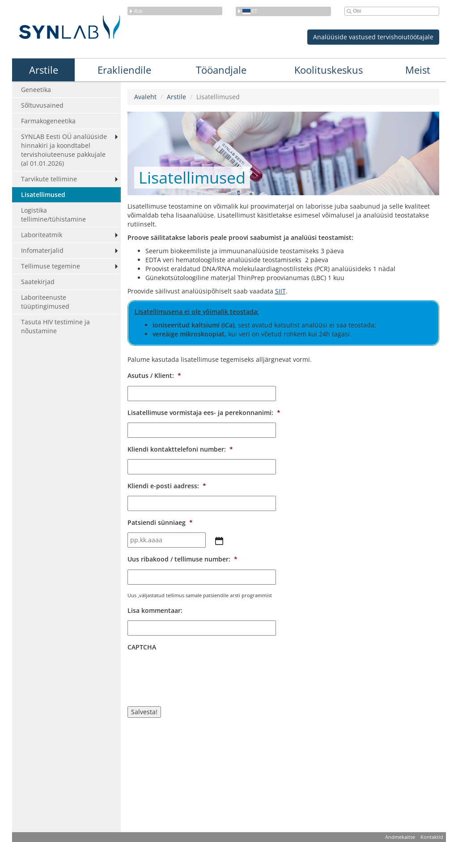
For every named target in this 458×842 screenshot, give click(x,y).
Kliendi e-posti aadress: (166, 486)
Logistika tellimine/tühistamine (53, 214)
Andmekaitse (400, 837)
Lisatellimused (43, 194)
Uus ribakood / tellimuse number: (182, 559)
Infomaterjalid (42, 250)
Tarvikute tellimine (49, 179)
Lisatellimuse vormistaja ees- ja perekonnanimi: (203, 413)
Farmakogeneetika (48, 121)
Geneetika (36, 89)
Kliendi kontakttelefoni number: (180, 449)
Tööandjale (221, 69)
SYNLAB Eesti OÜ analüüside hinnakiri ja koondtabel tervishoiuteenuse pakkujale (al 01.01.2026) (64, 150)
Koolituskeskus (328, 69)
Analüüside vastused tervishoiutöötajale (373, 37)
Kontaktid (431, 837)
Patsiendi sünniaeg (160, 523)
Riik (136, 11)
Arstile (43, 69)
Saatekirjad (38, 281)
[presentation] (195, 674)
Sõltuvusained (42, 105)
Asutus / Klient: (154, 376)
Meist (417, 69)
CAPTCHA (141, 647)
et (247, 11)
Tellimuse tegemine (50, 266)
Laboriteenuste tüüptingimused (45, 301)
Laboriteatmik (41, 234)
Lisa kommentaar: (154, 611)
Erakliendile (124, 69)
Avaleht (145, 96)
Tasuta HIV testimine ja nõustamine (55, 326)
